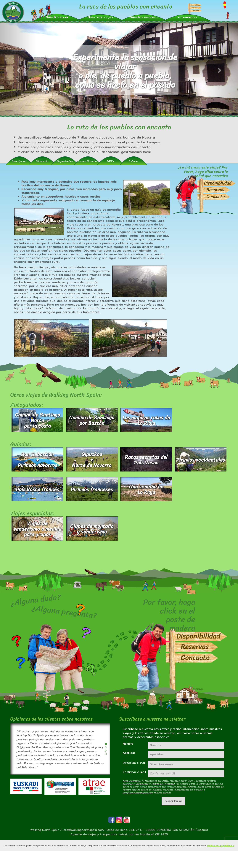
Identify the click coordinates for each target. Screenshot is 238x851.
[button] (56, 16)
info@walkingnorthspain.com (83, 830)
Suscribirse (173, 801)
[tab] (19, 160)
